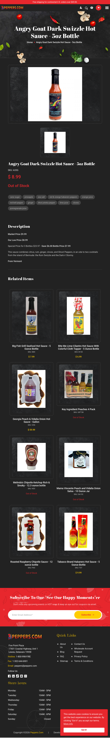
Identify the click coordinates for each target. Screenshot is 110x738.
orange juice (88, 197)
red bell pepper (16, 203)
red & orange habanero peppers (64, 197)
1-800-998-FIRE (23, 657)
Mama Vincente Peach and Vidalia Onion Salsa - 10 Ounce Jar (78, 490)
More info (68, 724)
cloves (77, 203)
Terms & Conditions (83, 661)
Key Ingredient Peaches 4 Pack (78, 409)
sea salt (41, 197)
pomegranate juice (18, 208)
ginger (31, 203)
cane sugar (15, 197)
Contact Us (79, 644)
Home (30, 42)
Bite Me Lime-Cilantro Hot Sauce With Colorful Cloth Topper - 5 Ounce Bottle (78, 348)
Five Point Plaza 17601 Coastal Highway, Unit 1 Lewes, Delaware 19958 (23, 649)
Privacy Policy (81, 657)
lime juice (64, 203)
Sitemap (64, 661)
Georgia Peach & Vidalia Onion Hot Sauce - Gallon (31, 421)
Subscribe (87, 615)
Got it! (84, 730)
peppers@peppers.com (25, 666)
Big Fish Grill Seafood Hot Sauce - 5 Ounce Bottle (31, 348)
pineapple (29, 197)
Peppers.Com (36, 733)
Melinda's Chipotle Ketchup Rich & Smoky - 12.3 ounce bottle (31, 484)
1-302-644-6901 (20, 661)
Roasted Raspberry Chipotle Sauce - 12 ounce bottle (31, 563)
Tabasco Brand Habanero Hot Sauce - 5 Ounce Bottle (78, 563)
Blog (62, 652)
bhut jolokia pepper (47, 203)
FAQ (62, 657)
